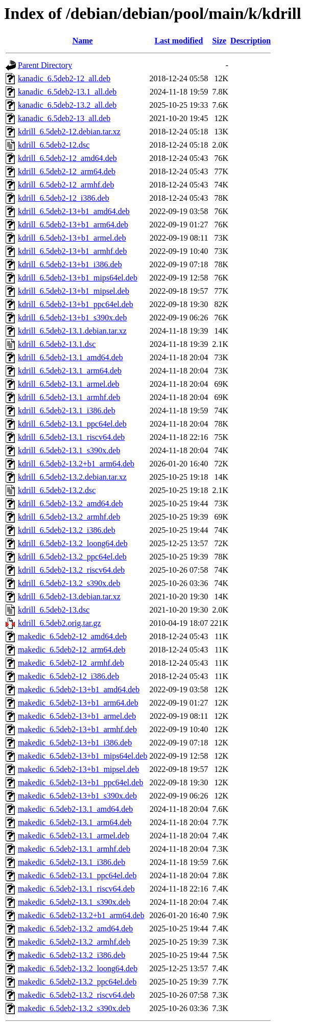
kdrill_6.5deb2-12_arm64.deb (66, 171)
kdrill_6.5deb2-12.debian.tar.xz (69, 131)
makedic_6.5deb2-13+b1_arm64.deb (78, 702)
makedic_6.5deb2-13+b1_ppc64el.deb (80, 782)
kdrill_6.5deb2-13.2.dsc (57, 490)
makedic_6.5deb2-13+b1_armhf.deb (77, 729)
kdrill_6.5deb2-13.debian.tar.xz (69, 596)
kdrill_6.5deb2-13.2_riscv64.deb (71, 570)
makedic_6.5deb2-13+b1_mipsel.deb (78, 769)
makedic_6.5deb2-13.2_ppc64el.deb (77, 981)
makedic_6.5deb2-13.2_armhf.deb (74, 942)
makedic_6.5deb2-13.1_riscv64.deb (76, 888)
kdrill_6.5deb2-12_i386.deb (63, 198)
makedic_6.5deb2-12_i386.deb (68, 676)
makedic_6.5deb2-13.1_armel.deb (73, 835)
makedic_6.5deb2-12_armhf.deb (71, 663)
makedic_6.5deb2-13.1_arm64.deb (75, 822)
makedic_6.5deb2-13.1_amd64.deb (75, 809)
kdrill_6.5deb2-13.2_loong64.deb (73, 543)
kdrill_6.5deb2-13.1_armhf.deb (69, 397)
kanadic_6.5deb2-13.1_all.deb (67, 91)
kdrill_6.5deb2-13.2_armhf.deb (69, 516)
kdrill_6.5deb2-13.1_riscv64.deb (71, 437)
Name (83, 40)
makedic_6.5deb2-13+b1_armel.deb (77, 716)
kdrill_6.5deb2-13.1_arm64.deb (70, 370)
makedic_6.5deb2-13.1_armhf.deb (74, 849)
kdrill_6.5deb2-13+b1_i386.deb (70, 264)
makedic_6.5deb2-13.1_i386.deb (71, 862)
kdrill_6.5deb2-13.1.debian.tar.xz (72, 330)
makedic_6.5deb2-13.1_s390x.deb (74, 902)
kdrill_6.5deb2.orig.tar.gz (59, 623)
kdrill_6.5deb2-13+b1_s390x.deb (72, 317)
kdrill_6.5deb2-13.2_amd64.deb (70, 503)
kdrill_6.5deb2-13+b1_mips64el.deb (77, 277)
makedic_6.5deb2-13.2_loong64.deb (77, 968)
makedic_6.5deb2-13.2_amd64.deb (75, 928)
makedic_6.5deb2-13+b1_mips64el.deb (82, 756)
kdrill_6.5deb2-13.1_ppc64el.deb (72, 423)
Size (219, 40)
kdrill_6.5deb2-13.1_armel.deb (69, 384)
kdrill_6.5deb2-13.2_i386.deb (66, 530)
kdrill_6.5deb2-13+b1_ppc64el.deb (75, 304)
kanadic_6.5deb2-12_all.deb (64, 78)
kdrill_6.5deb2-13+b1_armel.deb (72, 237)
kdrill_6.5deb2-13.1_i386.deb (66, 410)
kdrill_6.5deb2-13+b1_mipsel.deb (73, 291)
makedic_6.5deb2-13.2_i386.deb (71, 955)
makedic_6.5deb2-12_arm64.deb (72, 649)
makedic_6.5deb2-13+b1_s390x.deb (77, 795)
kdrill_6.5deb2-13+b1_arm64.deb (73, 224)
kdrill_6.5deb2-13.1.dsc (57, 344)
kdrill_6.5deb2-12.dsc (53, 144)
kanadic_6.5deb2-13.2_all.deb (67, 105)
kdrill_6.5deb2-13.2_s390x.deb (69, 583)
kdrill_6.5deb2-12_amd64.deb (67, 158)
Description (250, 40)
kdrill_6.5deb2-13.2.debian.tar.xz (72, 477)
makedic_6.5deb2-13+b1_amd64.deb (78, 689)
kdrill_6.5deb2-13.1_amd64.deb (70, 357)
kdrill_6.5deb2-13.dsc (53, 609)
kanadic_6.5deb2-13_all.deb (64, 118)
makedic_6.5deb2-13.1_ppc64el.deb (77, 875)
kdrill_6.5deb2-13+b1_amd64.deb (74, 211)
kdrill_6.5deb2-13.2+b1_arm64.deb (76, 463)
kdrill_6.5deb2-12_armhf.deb (66, 184)
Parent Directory (45, 65)
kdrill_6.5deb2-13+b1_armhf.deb (72, 251)
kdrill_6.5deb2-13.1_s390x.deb (69, 450)
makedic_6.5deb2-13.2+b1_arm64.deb (81, 915)
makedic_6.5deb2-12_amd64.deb (72, 636)
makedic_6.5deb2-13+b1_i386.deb (75, 742)
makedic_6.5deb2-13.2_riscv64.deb (76, 995)
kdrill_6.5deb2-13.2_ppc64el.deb (72, 556)
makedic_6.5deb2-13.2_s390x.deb (74, 1008)
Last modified (179, 40)
